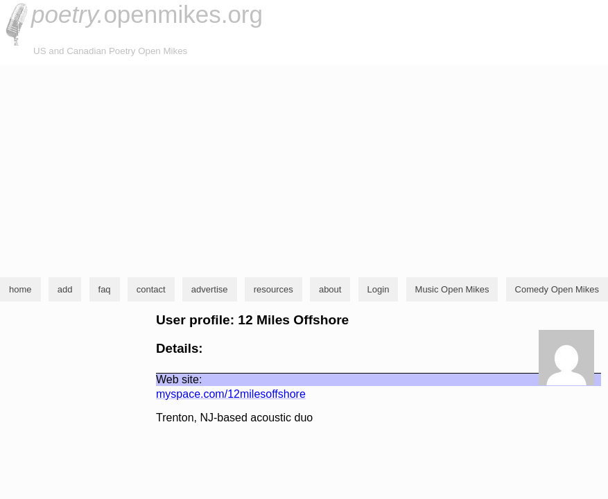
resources (273, 289)
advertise (209, 289)
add (65, 289)
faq (104, 289)
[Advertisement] (304, 169)
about (330, 289)
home (20, 289)
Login (378, 289)
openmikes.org (147, 14)
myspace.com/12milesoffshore (231, 394)
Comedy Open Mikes (557, 289)
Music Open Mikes (452, 289)
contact (151, 289)
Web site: (179, 379)
